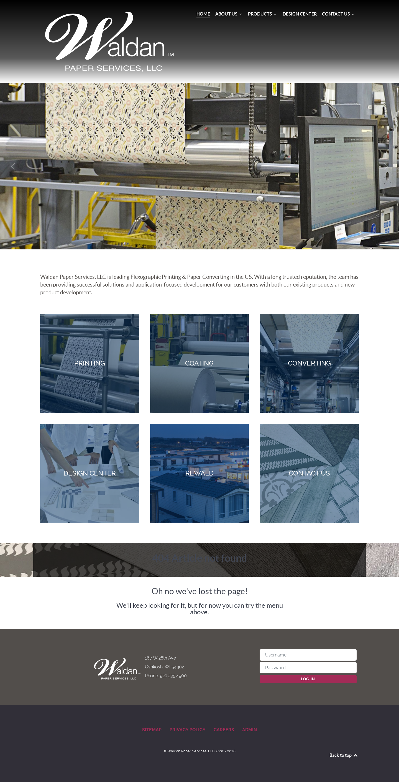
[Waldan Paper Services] (110, 41)
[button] (13, 166)
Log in (308, 679)
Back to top (343, 755)
